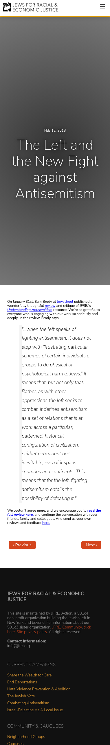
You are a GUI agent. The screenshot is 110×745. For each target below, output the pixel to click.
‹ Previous (22, 545)
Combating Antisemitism (28, 703)
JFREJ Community (67, 627)
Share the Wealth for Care (29, 675)
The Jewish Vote (21, 696)
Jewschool (65, 301)
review (50, 305)
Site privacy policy (31, 632)
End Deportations (22, 682)
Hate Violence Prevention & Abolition (38, 689)
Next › (91, 545)
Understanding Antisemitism (29, 309)
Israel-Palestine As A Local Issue (35, 710)
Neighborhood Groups (26, 737)
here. (46, 522)
